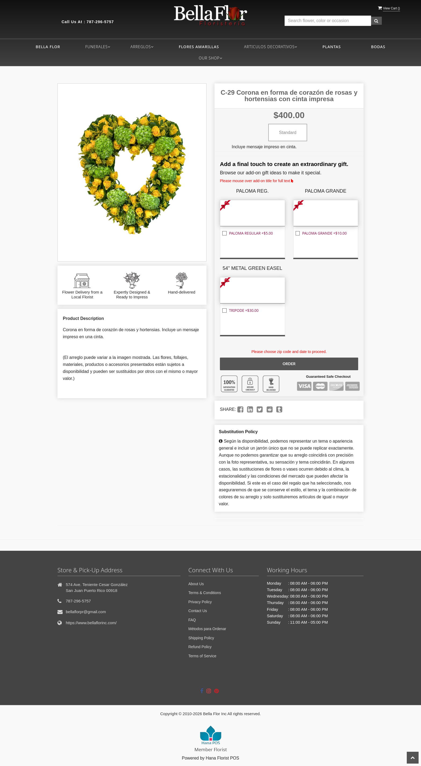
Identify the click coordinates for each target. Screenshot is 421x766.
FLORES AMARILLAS (199, 46)
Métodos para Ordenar (207, 629)
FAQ (192, 620)
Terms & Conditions (204, 593)
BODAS (378, 46)
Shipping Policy (201, 638)
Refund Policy (200, 647)
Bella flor (48, 46)
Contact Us (197, 611)
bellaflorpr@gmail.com (86, 611)
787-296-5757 (100, 22)
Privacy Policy (200, 602)
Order (288, 363)
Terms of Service (202, 656)
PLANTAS (331, 46)
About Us (196, 584)
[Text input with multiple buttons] (328, 21)
